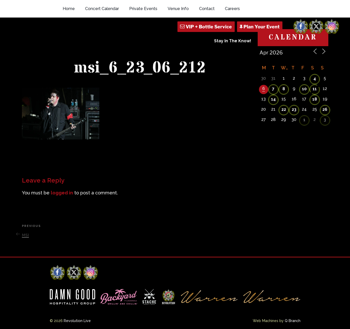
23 (294, 109)
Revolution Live (77, 321)
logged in (62, 192)
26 (324, 109)
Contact (207, 8)
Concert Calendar (102, 8)
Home (69, 8)
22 (283, 109)
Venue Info (178, 8)
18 (314, 99)
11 (315, 88)
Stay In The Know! (232, 40)
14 (273, 99)
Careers (232, 8)
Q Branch (292, 321)
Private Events (143, 8)
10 (304, 88)
